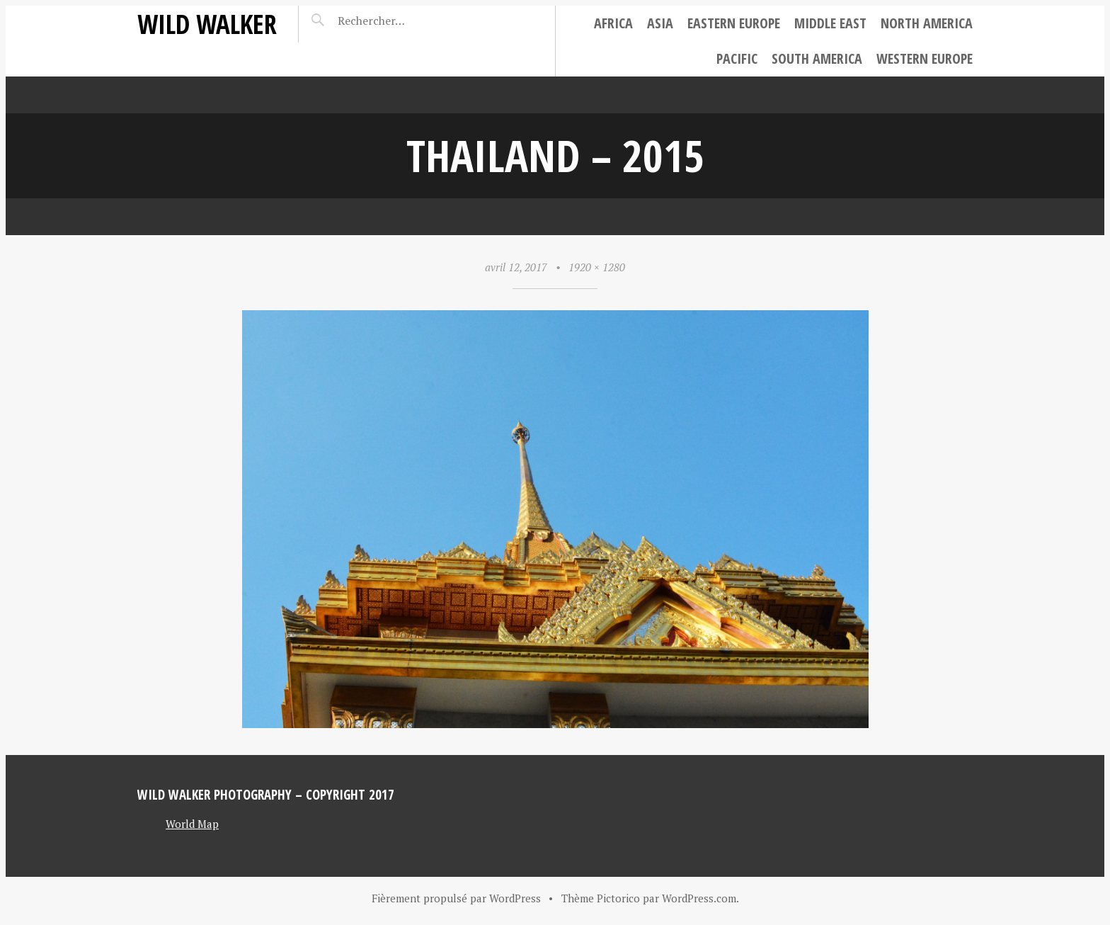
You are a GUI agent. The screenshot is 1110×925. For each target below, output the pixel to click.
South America (817, 58)
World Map (192, 824)
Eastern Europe (733, 23)
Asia (660, 23)
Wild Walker (207, 24)
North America (927, 23)
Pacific (736, 58)
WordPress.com (699, 898)
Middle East (830, 23)
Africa (613, 23)
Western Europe (924, 58)
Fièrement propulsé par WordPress (456, 898)
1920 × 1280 (596, 267)
